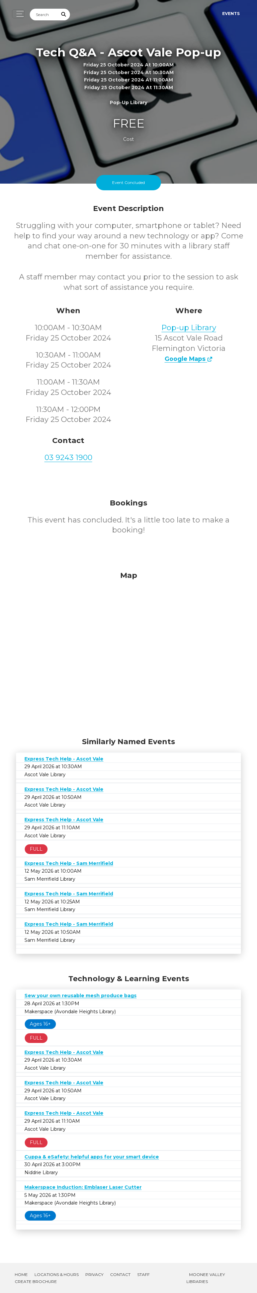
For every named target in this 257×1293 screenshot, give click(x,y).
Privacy (94, 1274)
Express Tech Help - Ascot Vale (63, 759)
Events (231, 13)
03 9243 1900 (68, 457)
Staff (143, 1274)
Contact (120, 1274)
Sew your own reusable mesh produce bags (80, 996)
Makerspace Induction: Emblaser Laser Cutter (83, 1187)
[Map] (128, 652)
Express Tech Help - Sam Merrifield (68, 863)
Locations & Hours (56, 1274)
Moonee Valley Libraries (205, 1278)
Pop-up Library (189, 327)
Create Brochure (36, 1281)
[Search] (44, 14)
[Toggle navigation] (18, 13)
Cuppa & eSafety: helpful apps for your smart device (91, 1157)
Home (21, 1274)
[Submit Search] (64, 14)
